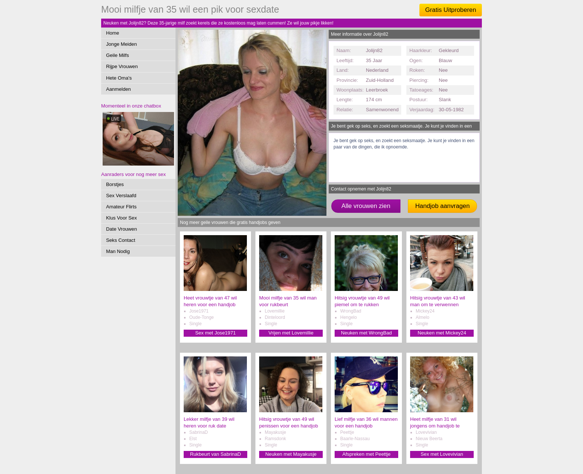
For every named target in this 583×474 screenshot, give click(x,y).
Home (112, 33)
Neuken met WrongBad (366, 333)
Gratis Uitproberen (450, 9)
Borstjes (115, 184)
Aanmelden (118, 89)
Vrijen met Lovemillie (290, 333)
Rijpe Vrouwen (122, 66)
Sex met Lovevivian (442, 454)
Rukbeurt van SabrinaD (215, 454)
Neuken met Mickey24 (442, 333)
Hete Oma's (119, 78)
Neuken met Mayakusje (291, 454)
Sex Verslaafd (121, 195)
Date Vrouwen (121, 229)
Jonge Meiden (121, 44)
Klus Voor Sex (121, 218)
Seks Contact (120, 240)
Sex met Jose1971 (215, 333)
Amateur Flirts (121, 206)
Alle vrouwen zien (365, 205)
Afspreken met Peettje (366, 454)
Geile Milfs (117, 55)
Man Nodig (118, 251)
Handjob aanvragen (442, 205)
